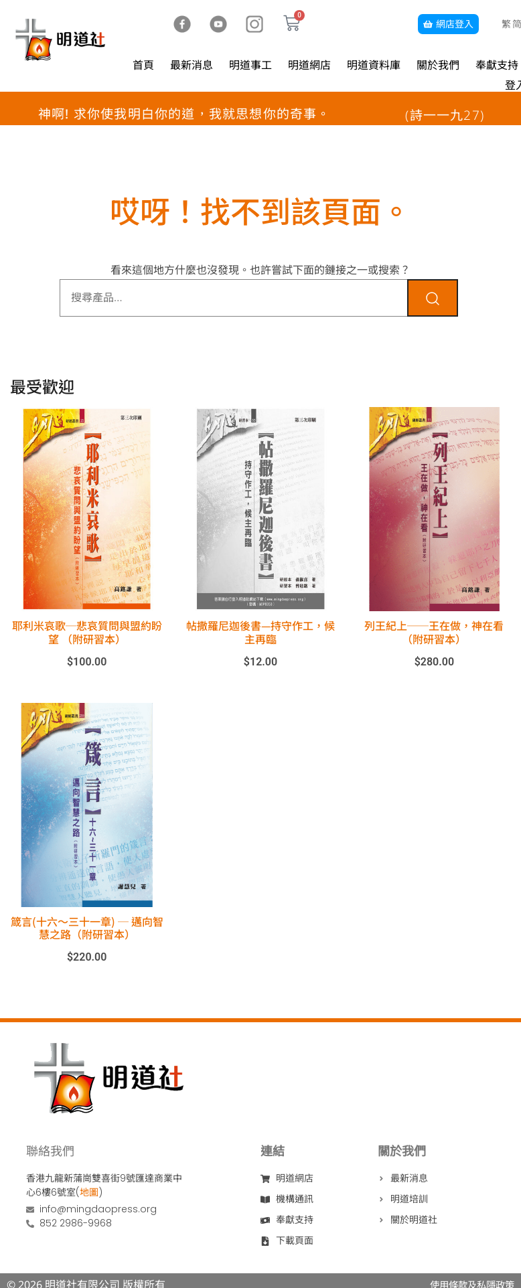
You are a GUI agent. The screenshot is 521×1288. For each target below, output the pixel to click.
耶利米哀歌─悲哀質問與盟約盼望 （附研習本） (87, 631)
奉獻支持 (496, 65)
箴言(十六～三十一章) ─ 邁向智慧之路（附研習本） (87, 927)
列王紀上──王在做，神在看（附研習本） (434, 631)
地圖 (89, 1192)
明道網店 (309, 65)
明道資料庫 (373, 65)
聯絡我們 (50, 1151)
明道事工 (250, 65)
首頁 (143, 65)
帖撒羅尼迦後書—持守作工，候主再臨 (260, 631)
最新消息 (191, 65)
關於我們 (438, 65)
